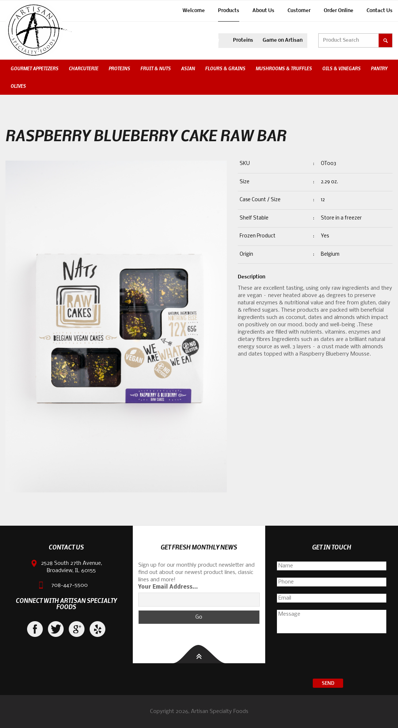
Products (228, 11)
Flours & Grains (225, 68)
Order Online (338, 11)
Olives (18, 86)
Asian (188, 68)
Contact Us (380, 11)
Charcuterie (83, 68)
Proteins (243, 40)
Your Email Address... (168, 587)
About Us (263, 11)
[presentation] (331, 657)
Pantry (379, 68)
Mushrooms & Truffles (284, 68)
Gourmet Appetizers (35, 68)
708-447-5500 (69, 585)
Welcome (194, 11)
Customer (299, 11)
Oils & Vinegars (341, 68)
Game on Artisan (283, 40)
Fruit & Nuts (155, 68)
